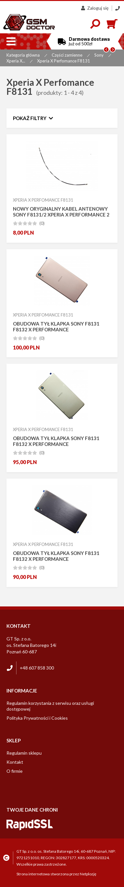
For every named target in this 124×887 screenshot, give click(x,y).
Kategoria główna (23, 55)
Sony (99, 55)
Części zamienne (67, 55)
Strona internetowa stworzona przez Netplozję (56, 873)
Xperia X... (15, 60)
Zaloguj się (94, 8)
